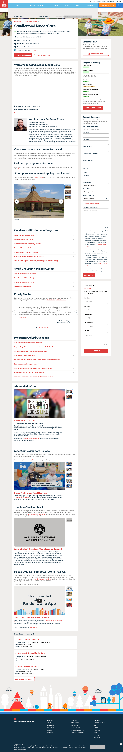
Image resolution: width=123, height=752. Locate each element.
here (19, 169)
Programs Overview (99, 722)
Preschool (97, 730)
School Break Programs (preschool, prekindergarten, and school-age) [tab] (36, 261)
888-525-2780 (88, 289)
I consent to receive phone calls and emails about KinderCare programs (95, 270)
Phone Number (87, 160)
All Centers (17, 21)
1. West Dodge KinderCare (27, 639)
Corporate (50, 732)
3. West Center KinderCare (27, 667)
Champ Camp (38, 177)
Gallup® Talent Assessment (36, 514)
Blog (77, 5)
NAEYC (36, 50)
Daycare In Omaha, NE (30, 21)
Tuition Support (75, 722)
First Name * (86, 175)
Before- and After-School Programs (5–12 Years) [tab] (29, 256)
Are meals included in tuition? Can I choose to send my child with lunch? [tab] (37, 360)
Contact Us (90, 5)
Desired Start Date (88, 195)
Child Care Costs (75, 727)
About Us (50, 722)
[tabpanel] (45, 315)
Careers (49, 730)
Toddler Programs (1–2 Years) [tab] (23, 239)
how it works (33, 627)
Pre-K (95, 732)
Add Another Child (92, 203)
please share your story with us (56, 300)
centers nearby (107, 5)
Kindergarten (97, 735)
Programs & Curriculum (35, 5)
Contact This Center (64, 10)
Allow (97, 747)
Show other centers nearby (22, 113)
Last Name (86, 139)
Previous (18, 201)
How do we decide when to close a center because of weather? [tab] (33, 377)
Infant (95, 725)
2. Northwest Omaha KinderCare (30, 653)
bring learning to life (29, 460)
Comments (87, 330)
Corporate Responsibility (77, 732)
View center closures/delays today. (24, 721)
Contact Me (89, 275)
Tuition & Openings (23, 55)
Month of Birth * (87, 182)
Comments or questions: (90, 207)
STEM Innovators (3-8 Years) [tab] (23, 286)
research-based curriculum (31, 438)
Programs (23, 10)
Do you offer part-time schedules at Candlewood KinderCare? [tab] (33, 347)
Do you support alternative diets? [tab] (24, 355)
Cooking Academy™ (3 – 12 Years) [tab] (25, 273)
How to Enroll (74, 725)
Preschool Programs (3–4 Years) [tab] (24, 248)
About (67, 5)
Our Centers (16, 5)
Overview (14, 10)
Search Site (119, 6)
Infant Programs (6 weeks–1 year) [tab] (24, 235)
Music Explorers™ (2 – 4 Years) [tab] (24, 278)
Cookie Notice (38, 747)
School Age (97, 737)
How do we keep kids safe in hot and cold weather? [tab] (30, 372)
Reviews (32, 10)
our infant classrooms (22, 497)
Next (62, 201)
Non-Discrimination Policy (78, 730)
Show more (22, 317)
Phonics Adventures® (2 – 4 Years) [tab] (25, 282)
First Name (86, 132)
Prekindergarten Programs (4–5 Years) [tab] (26, 252)
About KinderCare (49, 10)
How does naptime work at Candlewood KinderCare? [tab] (30, 351)
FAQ (39, 10)
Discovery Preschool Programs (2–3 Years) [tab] (27, 244)
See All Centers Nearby (24, 679)
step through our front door (42, 579)
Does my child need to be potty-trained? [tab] (26, 364)
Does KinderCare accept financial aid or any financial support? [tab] (33, 368)
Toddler (96, 727)
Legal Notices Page (21, 749)
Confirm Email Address (90, 153)
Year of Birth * (87, 189)
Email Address (87, 146)
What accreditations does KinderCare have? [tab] (28, 342)
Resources (54, 5)
